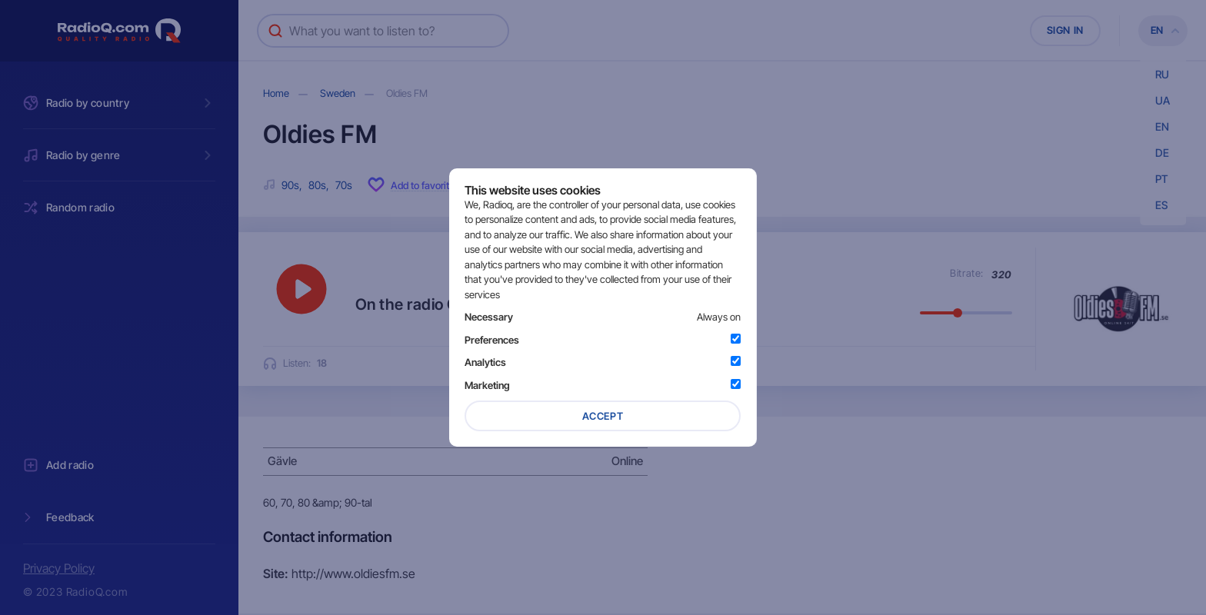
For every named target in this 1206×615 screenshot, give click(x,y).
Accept (603, 416)
